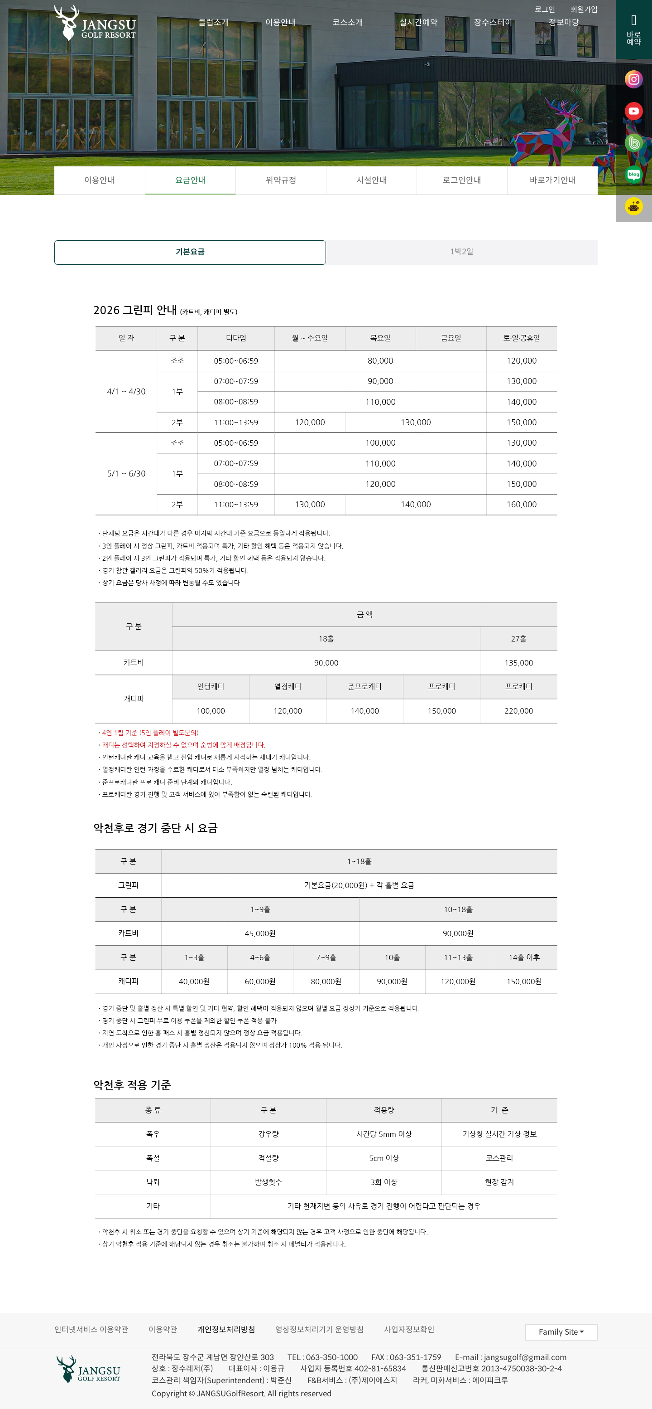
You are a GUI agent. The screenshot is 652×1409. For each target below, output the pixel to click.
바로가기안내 (553, 180)
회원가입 (583, 10)
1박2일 (462, 252)
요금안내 (190, 180)
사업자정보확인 (409, 1330)
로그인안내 (462, 180)
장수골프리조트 (106, 23)
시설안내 (371, 180)
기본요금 (190, 252)
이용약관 (163, 1330)
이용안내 (99, 180)
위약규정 (281, 180)
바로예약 (634, 30)
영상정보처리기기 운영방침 (319, 1330)
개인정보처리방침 (226, 1330)
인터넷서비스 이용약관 (91, 1330)
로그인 (542, 10)
